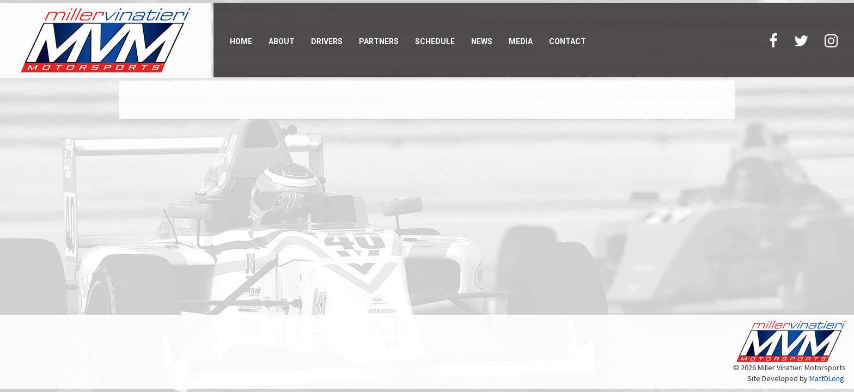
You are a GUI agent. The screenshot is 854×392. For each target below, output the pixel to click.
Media (521, 41)
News (481, 41)
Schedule (435, 41)
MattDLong (826, 378)
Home (241, 41)
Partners (379, 41)
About (282, 41)
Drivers (327, 41)
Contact (567, 41)
